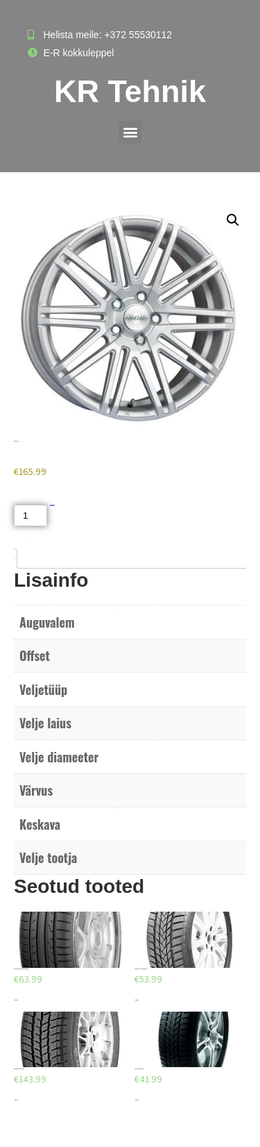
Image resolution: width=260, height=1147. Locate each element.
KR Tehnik (130, 91)
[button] (130, 132)
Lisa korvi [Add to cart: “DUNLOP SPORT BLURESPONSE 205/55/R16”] (16, 1000)
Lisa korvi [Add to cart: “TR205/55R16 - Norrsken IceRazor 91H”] (136, 1000)
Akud (29, 537)
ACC (119, 847)
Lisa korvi (52, 505)
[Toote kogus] (30, 515)
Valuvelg (119, 678)
